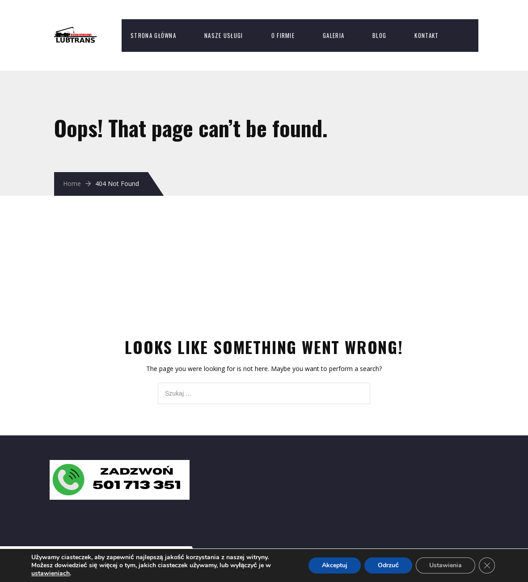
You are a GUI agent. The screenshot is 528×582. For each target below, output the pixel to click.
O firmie (283, 35)
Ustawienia (445, 565)
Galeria (333, 35)
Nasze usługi (223, 35)
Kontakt (426, 35)
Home (72, 183)
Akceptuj (334, 565)
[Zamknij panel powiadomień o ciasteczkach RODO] (487, 565)
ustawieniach (50, 573)
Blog (379, 35)
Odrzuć (388, 565)
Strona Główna (153, 35)
